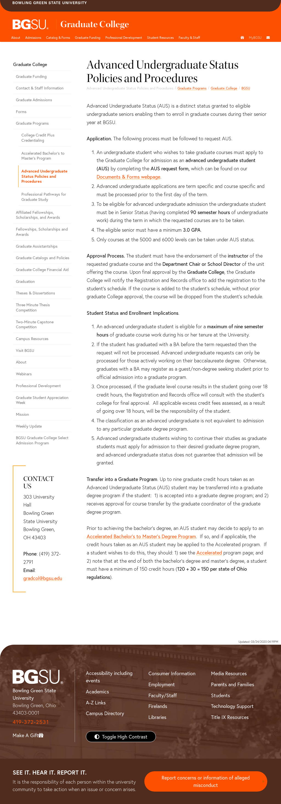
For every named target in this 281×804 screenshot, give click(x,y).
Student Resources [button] (160, 37)
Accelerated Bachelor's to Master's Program (42, 156)
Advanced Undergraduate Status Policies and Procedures (44, 176)
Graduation (25, 281)
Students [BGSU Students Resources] (220, 695)
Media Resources (229, 673)
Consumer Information (171, 673)
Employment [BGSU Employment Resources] (161, 684)
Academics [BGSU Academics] (97, 691)
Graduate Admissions (34, 99)
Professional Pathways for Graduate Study (43, 197)
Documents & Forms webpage (128, 176)
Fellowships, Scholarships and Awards (42, 231)
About (15, 37)
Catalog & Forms (58, 37)
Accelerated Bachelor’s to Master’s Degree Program (141, 536)
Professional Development (123, 37)
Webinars (24, 373)
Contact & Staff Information (40, 88)
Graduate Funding (87, 37)
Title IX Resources (230, 717)
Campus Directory (105, 713)
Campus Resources (32, 338)
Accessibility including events (109, 677)
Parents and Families (232, 684)
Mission (22, 414)
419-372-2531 (31, 722)
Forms (21, 111)
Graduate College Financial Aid (42, 269)
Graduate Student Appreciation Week (42, 400)
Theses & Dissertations (35, 293)
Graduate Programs (192, 88)
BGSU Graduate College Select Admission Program (42, 440)
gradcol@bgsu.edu (42, 578)
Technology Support (232, 706)
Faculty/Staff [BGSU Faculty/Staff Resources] (162, 695)
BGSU (245, 88)
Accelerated (209, 552)
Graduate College (224, 88)
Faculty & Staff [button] (189, 37)
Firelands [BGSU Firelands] (157, 706)
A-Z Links (96, 702)
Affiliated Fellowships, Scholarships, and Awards (38, 215)
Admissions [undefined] (33, 37)
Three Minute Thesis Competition (33, 307)
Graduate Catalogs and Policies (42, 257)
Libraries (157, 717)
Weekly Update (29, 426)
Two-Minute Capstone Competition (35, 324)
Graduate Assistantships (37, 246)
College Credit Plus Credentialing (38, 137)
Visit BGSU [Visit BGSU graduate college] (25, 350)
